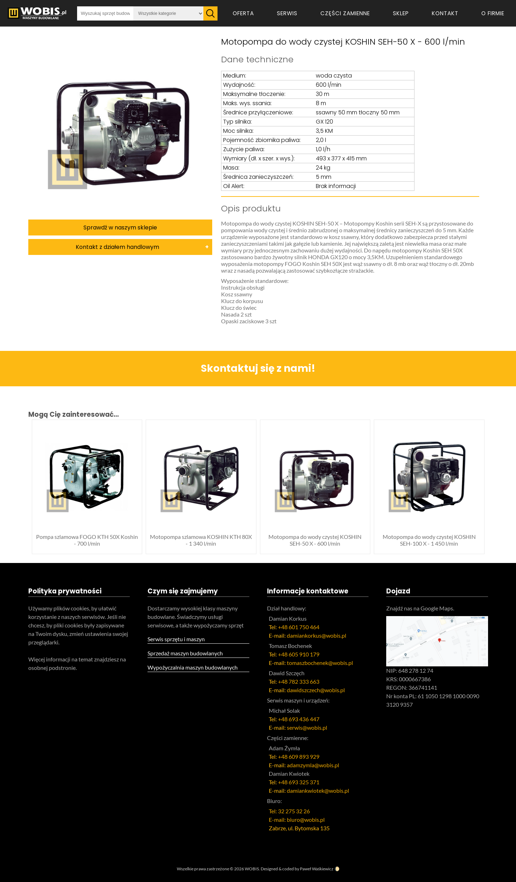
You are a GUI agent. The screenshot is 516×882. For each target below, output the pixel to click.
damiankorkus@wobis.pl (316, 635)
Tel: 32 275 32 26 (289, 811)
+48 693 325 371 (298, 782)
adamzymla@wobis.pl (313, 765)
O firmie (492, 13)
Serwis (287, 13)
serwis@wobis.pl (307, 727)
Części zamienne (345, 13)
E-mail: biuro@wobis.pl (297, 819)
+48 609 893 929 (298, 756)
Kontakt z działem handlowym (117, 247)
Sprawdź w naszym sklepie (120, 227)
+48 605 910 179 (298, 654)
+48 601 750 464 (298, 627)
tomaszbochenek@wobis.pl (320, 662)
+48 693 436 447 (298, 719)
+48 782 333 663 (298, 681)
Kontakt (445, 13)
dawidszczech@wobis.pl (316, 690)
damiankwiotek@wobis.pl (318, 790)
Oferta (243, 13)
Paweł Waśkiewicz (317, 868)
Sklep (401, 13)
